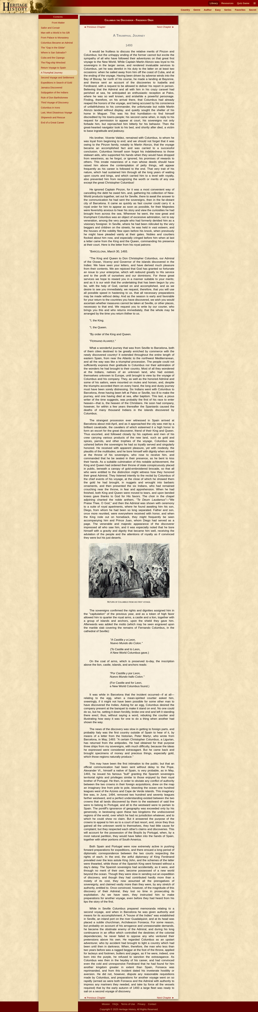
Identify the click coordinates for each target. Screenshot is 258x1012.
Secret (252, 10)
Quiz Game (243, 3)
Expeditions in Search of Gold (56, 82)
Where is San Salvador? (53, 52)
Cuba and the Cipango (52, 57)
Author (208, 10)
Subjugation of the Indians (54, 92)
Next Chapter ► (165, 27)
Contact (152, 1004)
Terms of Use (128, 1004)
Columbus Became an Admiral (57, 42)
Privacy (141, 1004)
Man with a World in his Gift (55, 32)
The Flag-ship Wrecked (53, 62)
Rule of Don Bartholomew (54, 97)
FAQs (115, 1004)
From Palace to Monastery (55, 37)
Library (214, 3)
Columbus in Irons (50, 107)
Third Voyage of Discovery (54, 102)
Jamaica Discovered (51, 87)
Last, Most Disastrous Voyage (56, 112)
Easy (218, 10)
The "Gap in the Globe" (53, 47)
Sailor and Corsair (50, 27)
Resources (227, 3)
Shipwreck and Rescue (53, 117)
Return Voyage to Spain (53, 67)
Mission (106, 1004)
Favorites (240, 10)
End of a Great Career (52, 122)
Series (227, 10)
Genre (197, 10)
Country (185, 10)
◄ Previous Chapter (94, 27)
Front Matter (58, 22)
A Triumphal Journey (51, 72)
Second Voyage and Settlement (57, 77)
